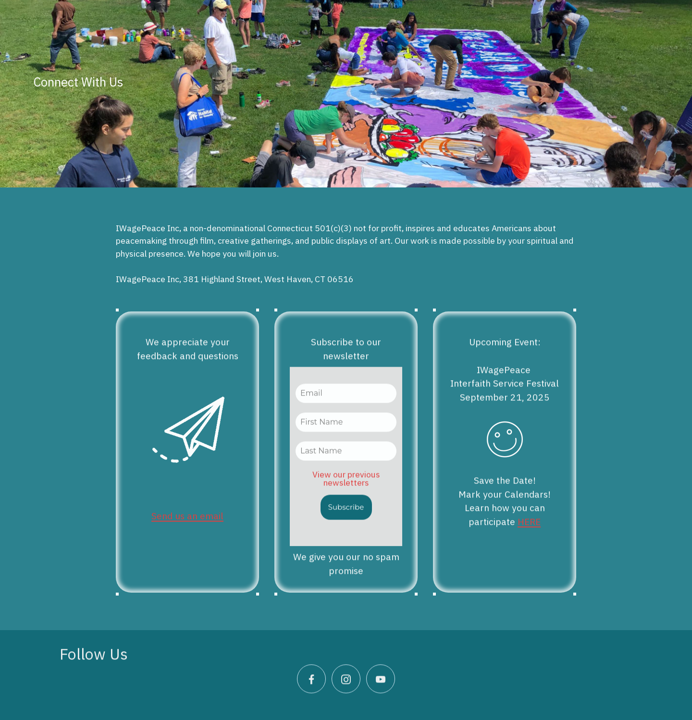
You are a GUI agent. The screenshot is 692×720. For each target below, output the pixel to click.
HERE (529, 532)
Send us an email (187, 526)
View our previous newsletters (346, 489)
